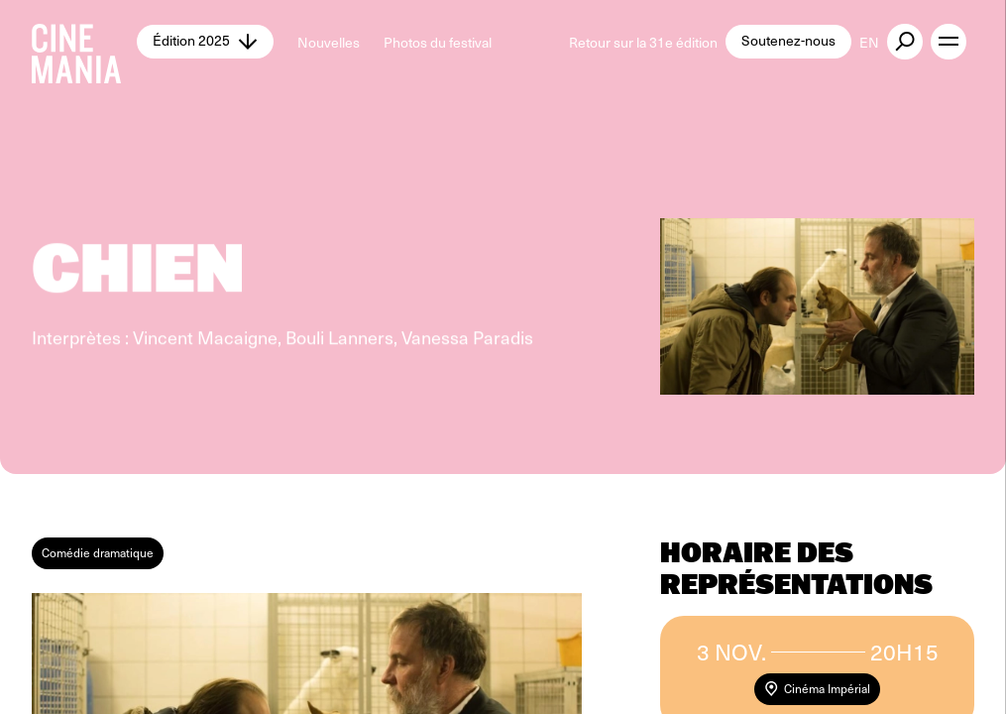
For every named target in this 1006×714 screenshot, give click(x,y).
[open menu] (948, 42)
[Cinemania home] (84, 41)
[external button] (905, 42)
